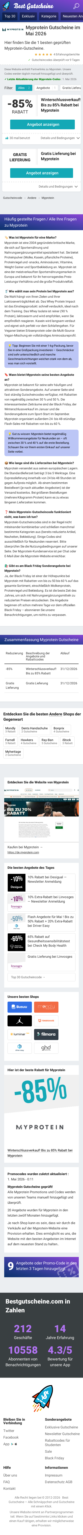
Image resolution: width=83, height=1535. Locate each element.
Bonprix (61, 730)
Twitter (8, 1431)
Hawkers (28, 742)
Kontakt (9, 1488)
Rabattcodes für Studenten (57, 1442)
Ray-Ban (49, 742)
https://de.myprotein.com (23, 852)
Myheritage (13, 753)
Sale (48, 1451)
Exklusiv (28, 16)
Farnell (10, 742)
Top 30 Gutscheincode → (28, 977)
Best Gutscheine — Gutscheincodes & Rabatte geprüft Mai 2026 (30, 7)
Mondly (10, 730)
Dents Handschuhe (34, 730)
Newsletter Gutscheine (62, 1434)
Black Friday (54, 1458)
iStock (67, 742)
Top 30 (9, 16)
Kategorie (48, 16)
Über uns (10, 1475)
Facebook (11, 1437)
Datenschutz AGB (58, 1482)
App (6, 1444)
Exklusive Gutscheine (61, 1427)
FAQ (6, 1482)
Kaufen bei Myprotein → (25, 847)
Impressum (53, 1475)
